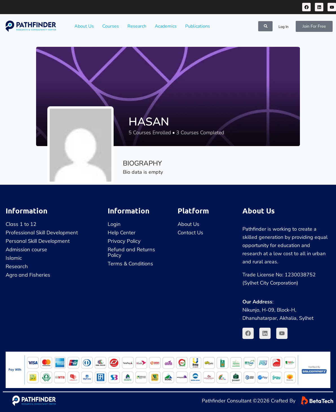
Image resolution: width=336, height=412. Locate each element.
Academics (166, 26)
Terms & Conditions (130, 263)
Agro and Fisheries (28, 275)
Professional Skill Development (42, 232)
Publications (197, 26)
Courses (110, 26)
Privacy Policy (124, 241)
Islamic (14, 258)
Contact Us (190, 232)
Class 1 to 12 (21, 224)
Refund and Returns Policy (131, 252)
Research (136, 26)
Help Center (122, 232)
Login (114, 224)
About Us (84, 26)
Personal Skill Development (38, 241)
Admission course (26, 249)
